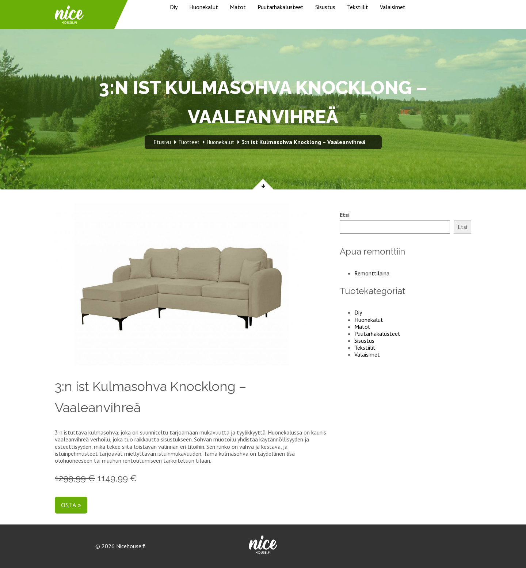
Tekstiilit (357, 7)
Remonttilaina (371, 273)
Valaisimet (392, 7)
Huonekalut (203, 7)
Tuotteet (188, 142)
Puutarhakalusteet (281, 7)
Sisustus (325, 7)
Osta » (71, 505)
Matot (238, 7)
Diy (174, 7)
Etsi (345, 214)
